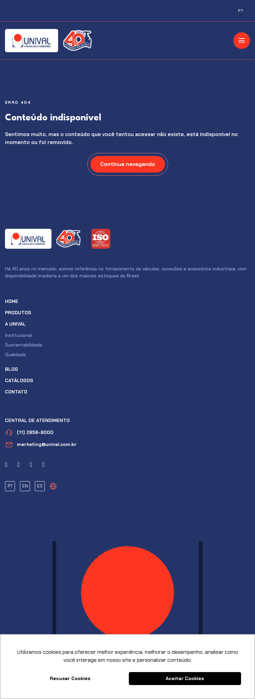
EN (25, 486)
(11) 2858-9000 (29, 432)
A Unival (15, 324)
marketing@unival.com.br (41, 444)
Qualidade (15, 354)
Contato (16, 392)
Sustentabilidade (23, 345)
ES (39, 486)
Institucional (18, 335)
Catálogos (19, 380)
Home (11, 301)
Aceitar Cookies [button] (185, 678)
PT (10, 486)
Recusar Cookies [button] (70, 678)
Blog (11, 369)
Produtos (18, 313)
